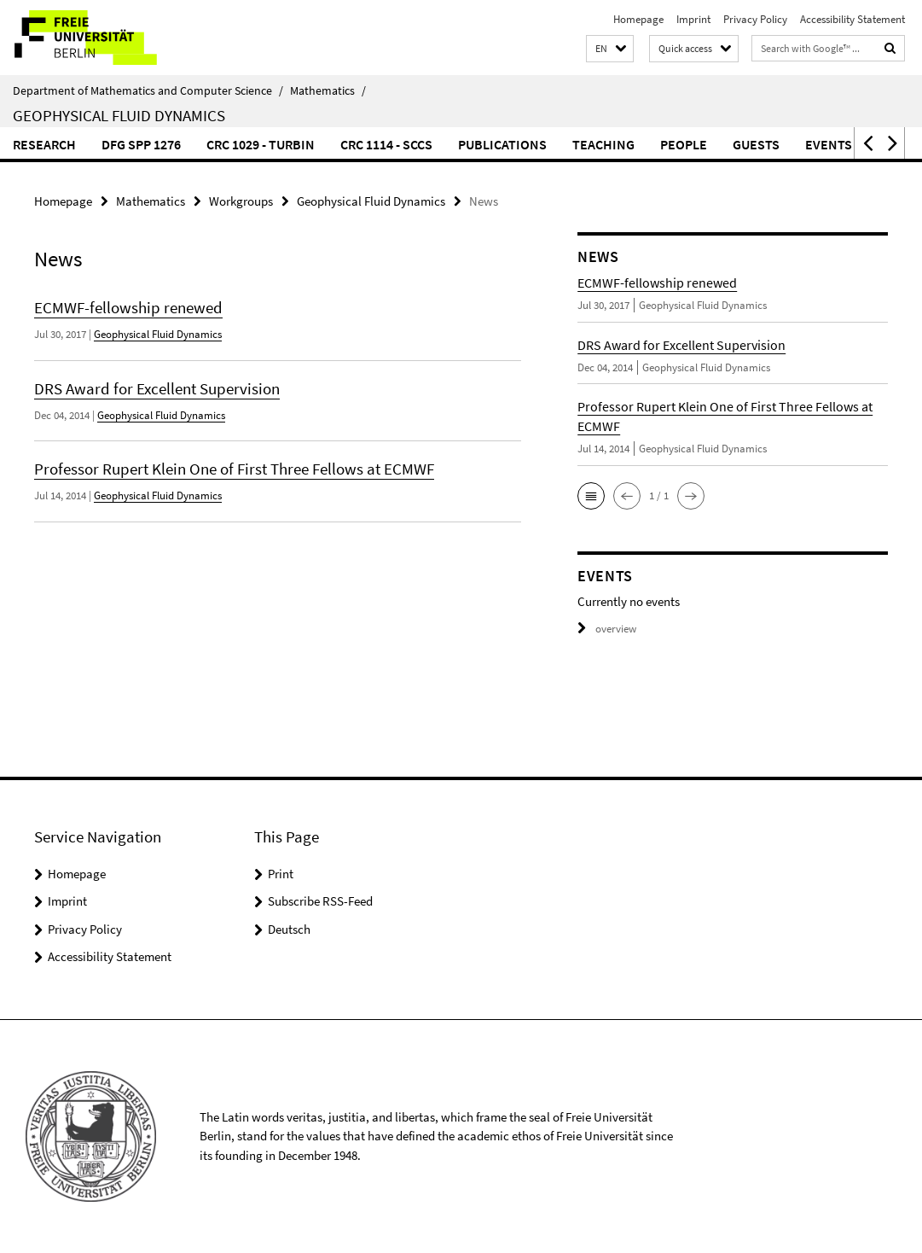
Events (828, 144)
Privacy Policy (755, 19)
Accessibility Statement (852, 19)
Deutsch (289, 929)
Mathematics (328, 90)
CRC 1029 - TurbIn (260, 144)
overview (606, 628)
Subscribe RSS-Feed (320, 901)
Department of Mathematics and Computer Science (148, 90)
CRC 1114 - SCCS (386, 144)
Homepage (638, 19)
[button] (610, 49)
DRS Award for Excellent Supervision (157, 388)
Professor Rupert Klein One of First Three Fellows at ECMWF (234, 468)
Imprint (693, 19)
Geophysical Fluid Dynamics (119, 115)
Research (44, 144)
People (683, 144)
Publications (502, 144)
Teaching (603, 144)
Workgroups (241, 201)
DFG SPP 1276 (141, 144)
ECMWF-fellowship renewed (128, 307)
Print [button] (280, 873)
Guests (756, 144)
